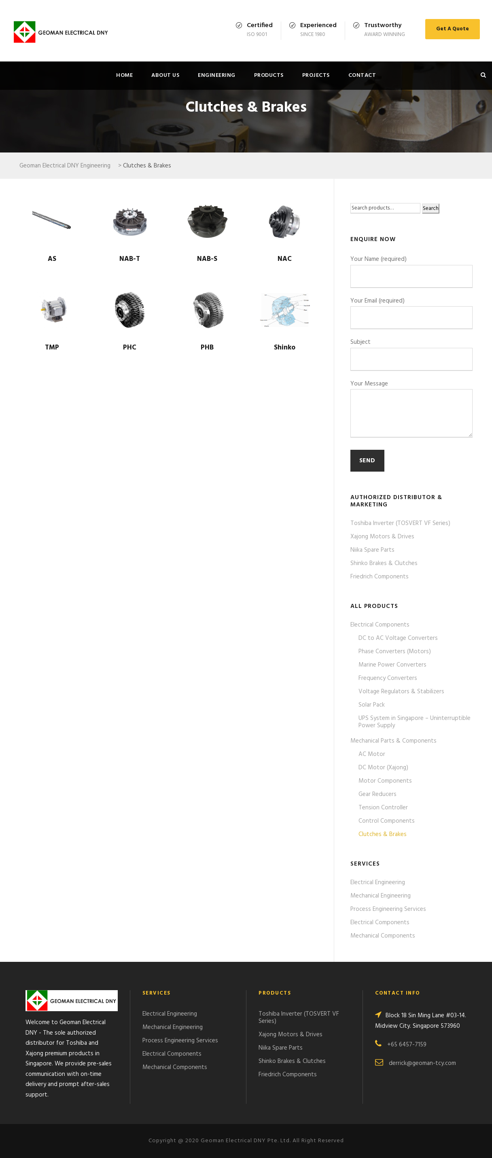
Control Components (386, 821)
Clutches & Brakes (382, 834)
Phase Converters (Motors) (394, 651)
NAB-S (207, 259)
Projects (316, 75)
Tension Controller (383, 808)
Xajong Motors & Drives (382, 537)
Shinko (284, 347)
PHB (207, 347)
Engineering (216, 75)
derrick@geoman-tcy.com (422, 1063)
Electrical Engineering (377, 882)
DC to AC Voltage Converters (398, 638)
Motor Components (385, 781)
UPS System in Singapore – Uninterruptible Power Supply (414, 721)
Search (431, 208)
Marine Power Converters (392, 665)
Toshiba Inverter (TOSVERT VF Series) (400, 523)
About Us (165, 75)
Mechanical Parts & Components (393, 741)
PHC (129, 347)
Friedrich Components (379, 577)
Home (124, 75)
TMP (52, 347)
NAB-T (129, 259)
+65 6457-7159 (406, 1045)
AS (52, 259)
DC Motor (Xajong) (383, 768)
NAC (285, 259)
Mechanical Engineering (380, 896)
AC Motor (371, 754)
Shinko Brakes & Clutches (384, 563)
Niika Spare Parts (372, 550)
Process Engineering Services (388, 909)
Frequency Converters (387, 678)
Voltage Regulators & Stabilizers (401, 691)
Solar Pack (371, 705)
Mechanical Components (382, 936)
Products (269, 75)
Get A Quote (452, 29)
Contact (362, 75)
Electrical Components (379, 625)
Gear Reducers (377, 794)
